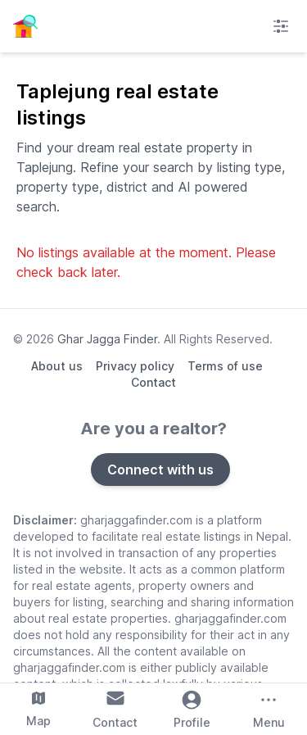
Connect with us (160, 469)
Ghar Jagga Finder (107, 339)
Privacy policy (135, 366)
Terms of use (225, 366)
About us (57, 366)
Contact (153, 382)
